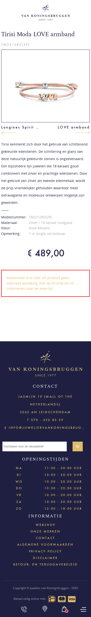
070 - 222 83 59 (47, 420)
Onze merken (45, 531)
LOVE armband (74, 127)
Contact (45, 538)
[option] (45, 86)
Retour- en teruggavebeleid (45, 564)
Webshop (45, 525)
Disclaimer (45, 558)
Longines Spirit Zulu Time (21, 127)
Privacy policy (45, 551)
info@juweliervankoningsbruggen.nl (47, 427)
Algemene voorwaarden (45, 544)
